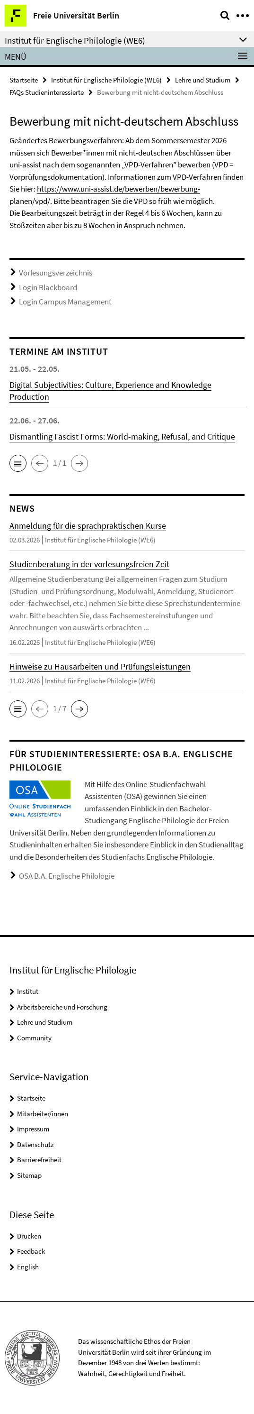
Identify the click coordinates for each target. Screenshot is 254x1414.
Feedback (31, 1251)
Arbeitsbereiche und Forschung (62, 1006)
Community (34, 1037)
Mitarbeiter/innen (42, 1113)
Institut (27, 991)
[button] (17, 463)
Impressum (33, 1128)
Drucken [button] (29, 1235)
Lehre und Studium (202, 79)
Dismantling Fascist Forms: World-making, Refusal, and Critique (122, 436)
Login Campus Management (65, 301)
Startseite (23, 79)
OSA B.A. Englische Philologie (66, 876)
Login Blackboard (48, 287)
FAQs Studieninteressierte (46, 92)
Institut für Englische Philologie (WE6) (106, 79)
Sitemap (29, 1175)
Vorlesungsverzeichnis (55, 272)
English (28, 1266)
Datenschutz (35, 1144)
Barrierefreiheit (39, 1159)
